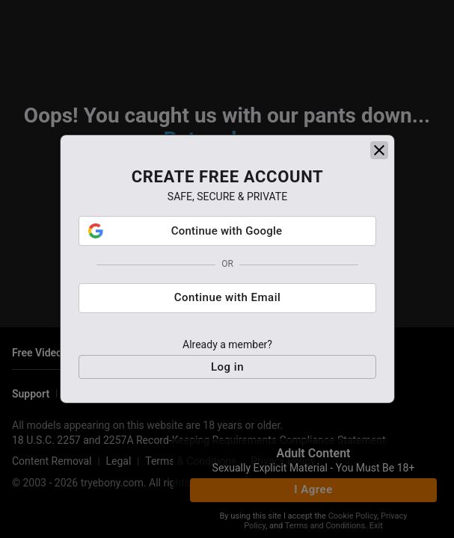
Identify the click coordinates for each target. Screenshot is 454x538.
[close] (379, 153)
